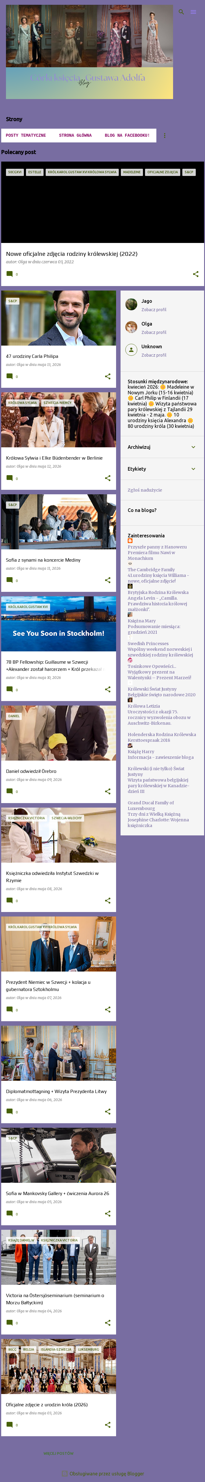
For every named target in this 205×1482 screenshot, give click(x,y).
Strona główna (75, 135)
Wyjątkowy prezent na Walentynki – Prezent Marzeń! (159, 674)
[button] (195, 274)
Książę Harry (141, 751)
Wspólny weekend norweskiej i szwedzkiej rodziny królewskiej (160, 652)
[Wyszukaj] (181, 12)
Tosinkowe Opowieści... (152, 666)
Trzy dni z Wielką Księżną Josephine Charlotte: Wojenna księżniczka (158, 819)
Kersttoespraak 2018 (149, 740)
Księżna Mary (142, 621)
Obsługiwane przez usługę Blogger (102, 1473)
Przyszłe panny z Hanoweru (157, 547)
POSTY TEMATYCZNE (26, 135)
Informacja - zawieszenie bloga (161, 757)
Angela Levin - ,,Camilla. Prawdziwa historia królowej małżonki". (157, 603)
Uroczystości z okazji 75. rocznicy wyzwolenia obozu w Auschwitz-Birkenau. (159, 717)
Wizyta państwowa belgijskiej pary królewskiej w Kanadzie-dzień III (158, 785)
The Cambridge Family (151, 569)
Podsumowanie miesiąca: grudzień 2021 (154, 629)
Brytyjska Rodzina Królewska (158, 592)
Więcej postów (58, 1453)
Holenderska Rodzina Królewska (162, 734)
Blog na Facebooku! (127, 135)
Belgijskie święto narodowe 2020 (161, 694)
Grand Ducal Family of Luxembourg (151, 805)
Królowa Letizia (144, 706)
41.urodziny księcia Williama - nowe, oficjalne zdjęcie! (158, 578)
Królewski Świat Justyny (152, 689)
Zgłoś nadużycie (145, 490)
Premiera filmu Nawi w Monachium (151, 555)
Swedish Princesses (148, 643)
